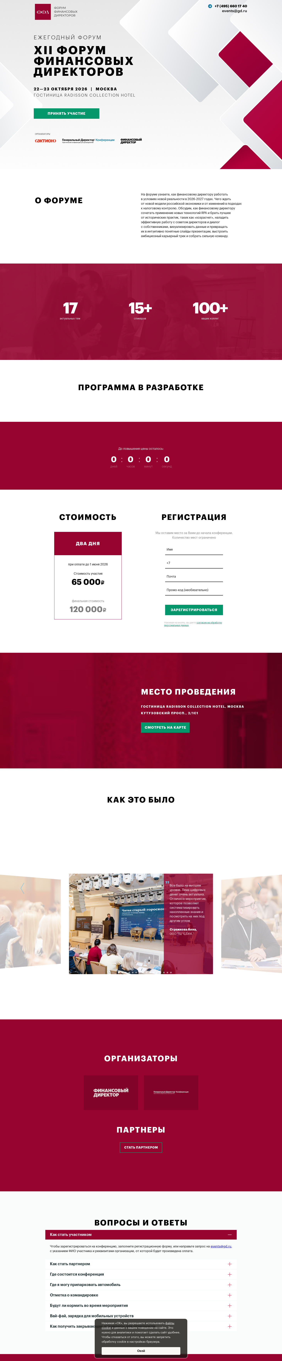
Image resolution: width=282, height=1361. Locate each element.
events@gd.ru (221, 1246)
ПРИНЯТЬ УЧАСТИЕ (66, 113)
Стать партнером (141, 1147)
